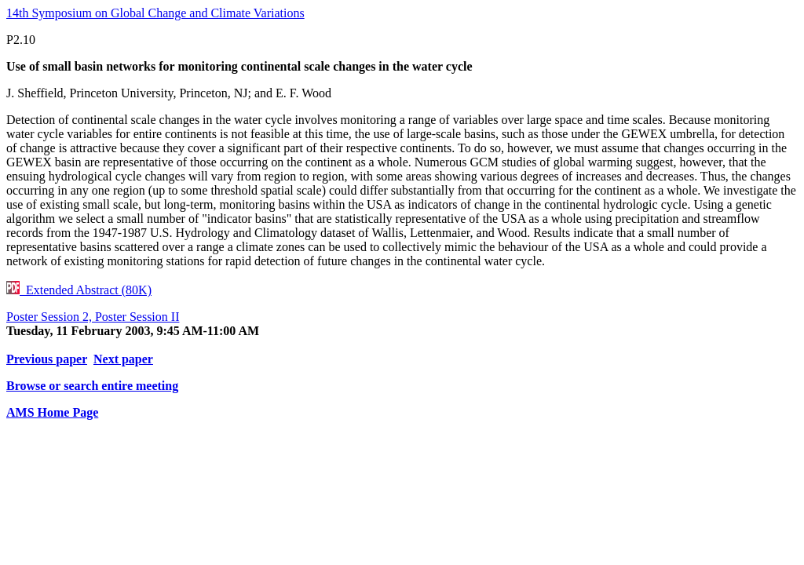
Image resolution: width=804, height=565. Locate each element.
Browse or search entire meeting (92, 385)
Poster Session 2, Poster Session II (92, 316)
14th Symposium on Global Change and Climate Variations (155, 13)
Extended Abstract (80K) (79, 290)
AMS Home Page (52, 412)
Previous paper (46, 359)
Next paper (123, 359)
